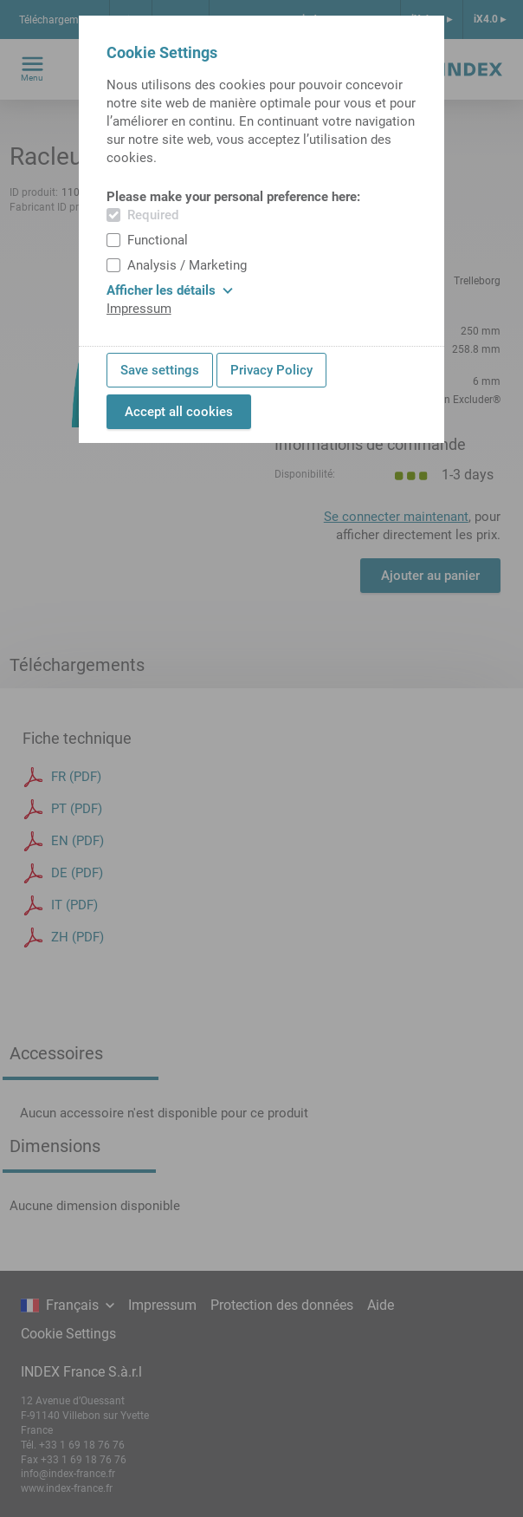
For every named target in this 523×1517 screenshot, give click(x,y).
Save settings (159, 370)
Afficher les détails (170, 290)
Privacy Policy (271, 370)
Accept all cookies (179, 412)
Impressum (139, 308)
